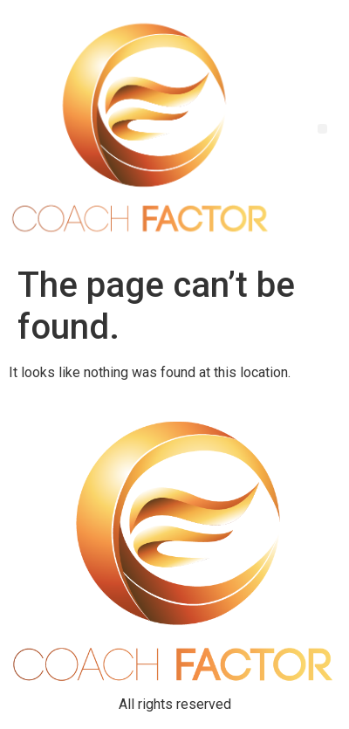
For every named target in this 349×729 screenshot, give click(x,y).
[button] (322, 129)
